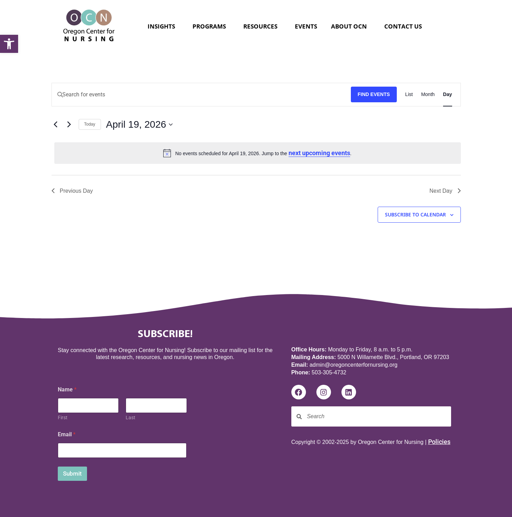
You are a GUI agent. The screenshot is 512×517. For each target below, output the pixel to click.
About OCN (350, 26)
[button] (9, 44)
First (63, 417)
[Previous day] (56, 124)
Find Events (374, 94)
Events (306, 26)
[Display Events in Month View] (428, 94)
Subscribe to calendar (415, 215)
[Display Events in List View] (409, 94)
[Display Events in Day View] (447, 94)
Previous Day (72, 191)
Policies (439, 441)
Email (67, 434)
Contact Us (403, 26)
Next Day (445, 191)
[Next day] (69, 124)
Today (89, 124)
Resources (262, 26)
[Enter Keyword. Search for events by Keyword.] (201, 94)
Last (130, 417)
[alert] (257, 153)
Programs (210, 26)
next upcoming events (319, 153)
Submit (72, 473)
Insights (163, 26)
